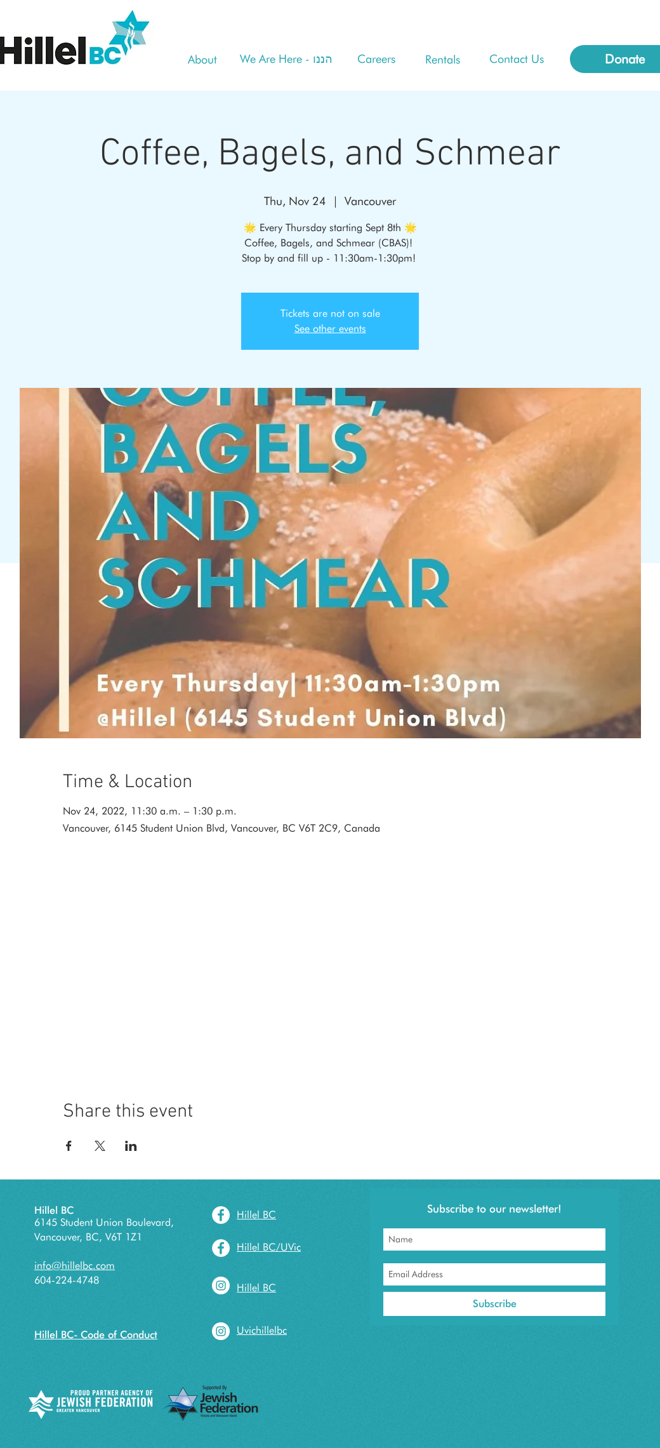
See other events (330, 328)
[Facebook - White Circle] (221, 1215)
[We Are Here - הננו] (286, 59)
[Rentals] (442, 59)
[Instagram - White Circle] (221, 1285)
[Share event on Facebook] (69, 1146)
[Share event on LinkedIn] (131, 1146)
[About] (202, 59)
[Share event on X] (100, 1146)
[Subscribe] (494, 1304)
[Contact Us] (516, 58)
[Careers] (376, 58)
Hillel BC (54, 1210)
